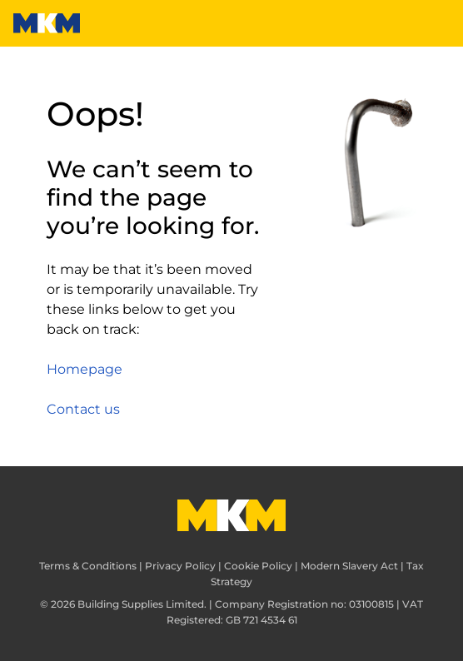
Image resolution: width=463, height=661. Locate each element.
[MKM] (46, 23)
